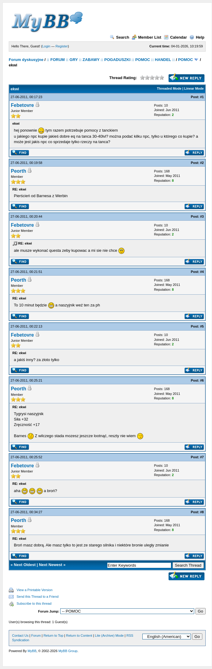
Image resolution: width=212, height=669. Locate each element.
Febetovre (22, 105)
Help (196, 37)
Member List (146, 37)
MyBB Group (68, 651)
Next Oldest (25, 564)
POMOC (185, 59)
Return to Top (53, 635)
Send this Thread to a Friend (38, 596)
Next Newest (50, 564)
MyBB (31, 651)
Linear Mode (194, 88)
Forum (36, 635)
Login (46, 46)
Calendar (175, 37)
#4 (202, 272)
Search (119, 37)
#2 (202, 163)
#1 (202, 97)
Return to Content (79, 635)
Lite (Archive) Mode (109, 635)
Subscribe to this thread (34, 603)
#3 (202, 216)
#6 (202, 380)
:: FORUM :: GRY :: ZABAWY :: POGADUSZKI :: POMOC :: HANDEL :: (111, 59)
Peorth (18, 171)
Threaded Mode (169, 88)
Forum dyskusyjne (26, 59)
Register (61, 46)
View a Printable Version (34, 590)
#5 (202, 326)
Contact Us (20, 635)
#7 (202, 457)
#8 (202, 512)
